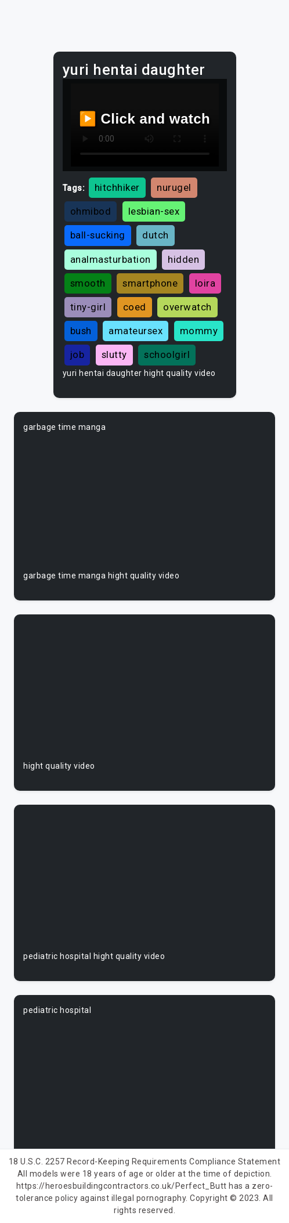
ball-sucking (97, 235)
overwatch (187, 307)
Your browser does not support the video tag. (144, 501)
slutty (114, 354)
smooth (88, 283)
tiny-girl (88, 307)
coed (134, 307)
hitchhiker (117, 187)
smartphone (150, 283)
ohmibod (90, 211)
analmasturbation (110, 259)
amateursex (135, 330)
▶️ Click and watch (145, 118)
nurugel (174, 187)
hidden (183, 259)
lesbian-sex (154, 211)
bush (81, 330)
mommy (199, 330)
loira (205, 283)
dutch (155, 235)
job (77, 354)
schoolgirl (167, 354)
